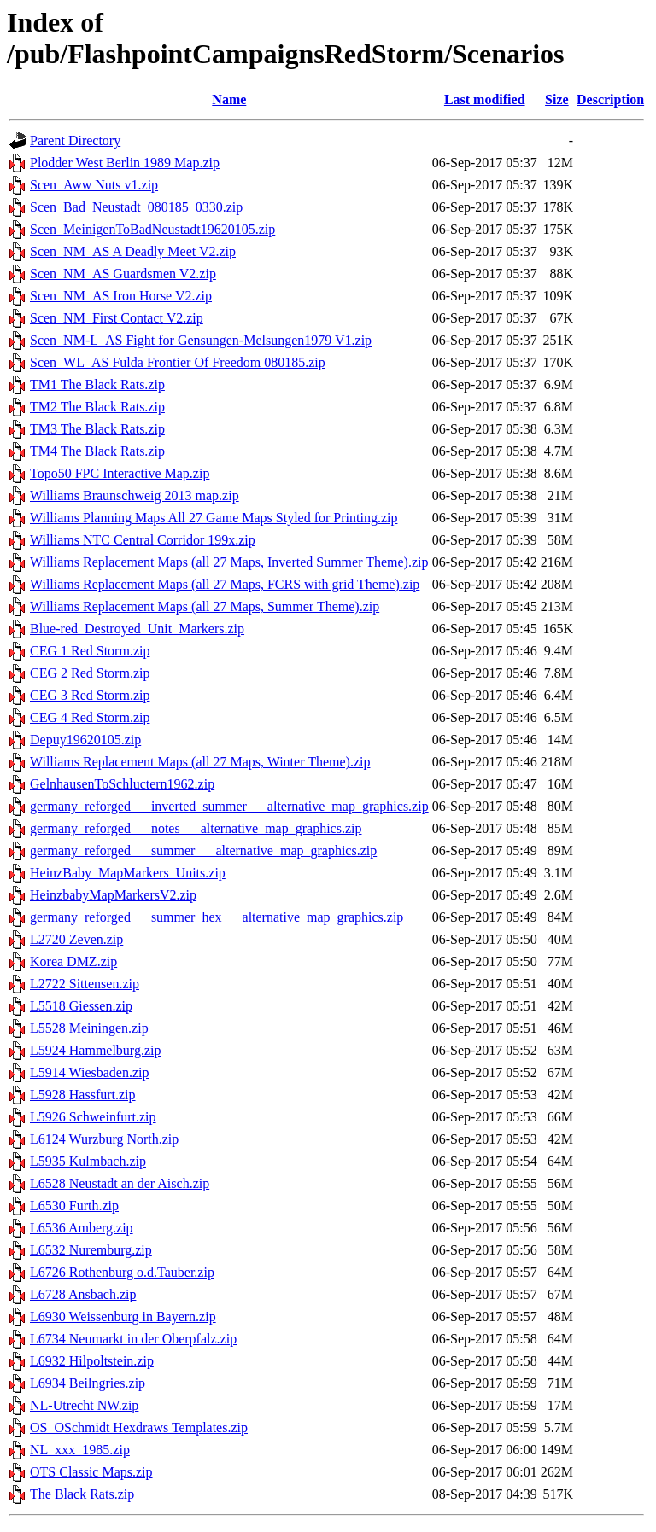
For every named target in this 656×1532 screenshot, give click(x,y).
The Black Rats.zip (82, 1494)
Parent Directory (75, 140)
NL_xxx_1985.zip (80, 1449)
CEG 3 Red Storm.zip (89, 695)
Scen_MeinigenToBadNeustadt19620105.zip (152, 229)
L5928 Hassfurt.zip (83, 1094)
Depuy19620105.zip (85, 739)
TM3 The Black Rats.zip (97, 429)
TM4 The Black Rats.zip (97, 451)
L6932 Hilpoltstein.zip (92, 1361)
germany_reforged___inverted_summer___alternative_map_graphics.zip (229, 806)
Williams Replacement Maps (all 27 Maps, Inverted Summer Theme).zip (229, 562)
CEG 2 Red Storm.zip (89, 673)
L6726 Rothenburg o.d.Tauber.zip (122, 1272)
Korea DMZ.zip (73, 961)
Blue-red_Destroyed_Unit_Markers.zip (137, 628)
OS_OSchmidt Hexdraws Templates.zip (139, 1427)
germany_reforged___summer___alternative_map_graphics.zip (203, 850)
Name (229, 99)
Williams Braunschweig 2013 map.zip (134, 495)
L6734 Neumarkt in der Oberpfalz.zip (133, 1338)
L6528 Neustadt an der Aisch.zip (119, 1183)
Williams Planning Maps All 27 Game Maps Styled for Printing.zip (213, 517)
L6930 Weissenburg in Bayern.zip (123, 1316)
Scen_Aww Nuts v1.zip (94, 185)
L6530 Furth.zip (74, 1205)
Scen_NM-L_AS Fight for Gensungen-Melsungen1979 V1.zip (201, 340)
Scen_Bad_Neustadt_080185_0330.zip (136, 207)
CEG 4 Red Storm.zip (89, 717)
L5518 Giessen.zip (81, 1006)
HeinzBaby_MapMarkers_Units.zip (128, 872)
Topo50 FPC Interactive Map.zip (119, 473)
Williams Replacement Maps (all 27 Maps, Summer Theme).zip (204, 606)
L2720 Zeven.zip (76, 939)
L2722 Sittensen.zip (84, 983)
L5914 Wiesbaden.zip (89, 1072)
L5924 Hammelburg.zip (95, 1050)
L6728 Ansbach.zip (83, 1294)
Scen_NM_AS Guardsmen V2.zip (123, 273)
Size (557, 99)
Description (610, 99)
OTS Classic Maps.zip (91, 1472)
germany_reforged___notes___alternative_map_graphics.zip (195, 828)
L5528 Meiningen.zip (89, 1028)
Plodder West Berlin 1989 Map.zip (125, 162)
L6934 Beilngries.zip (87, 1383)
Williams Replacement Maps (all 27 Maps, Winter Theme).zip (200, 761)
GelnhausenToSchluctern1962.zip (122, 784)
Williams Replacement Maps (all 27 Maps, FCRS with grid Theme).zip (224, 584)
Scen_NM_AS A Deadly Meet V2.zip (133, 251)
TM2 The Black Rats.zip (97, 406)
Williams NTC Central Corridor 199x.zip (142, 540)
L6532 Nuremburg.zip (91, 1250)
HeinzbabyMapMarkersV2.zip (113, 895)
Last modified (484, 99)
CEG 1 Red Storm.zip (89, 651)
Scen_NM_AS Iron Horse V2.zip (121, 295)
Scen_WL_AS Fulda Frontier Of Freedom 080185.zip (177, 362)
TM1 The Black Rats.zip (97, 384)
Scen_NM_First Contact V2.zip (116, 318)
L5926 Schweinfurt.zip (93, 1117)
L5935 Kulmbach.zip (88, 1161)
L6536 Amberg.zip (81, 1227)
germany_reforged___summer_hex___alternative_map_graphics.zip (216, 917)
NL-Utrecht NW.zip (84, 1405)
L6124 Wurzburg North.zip (104, 1139)
